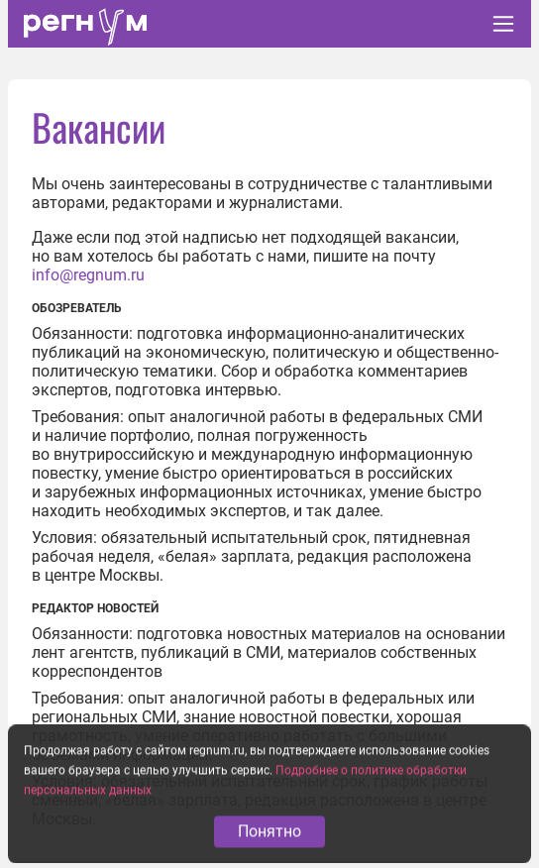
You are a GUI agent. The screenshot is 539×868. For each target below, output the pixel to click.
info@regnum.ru (88, 275)
